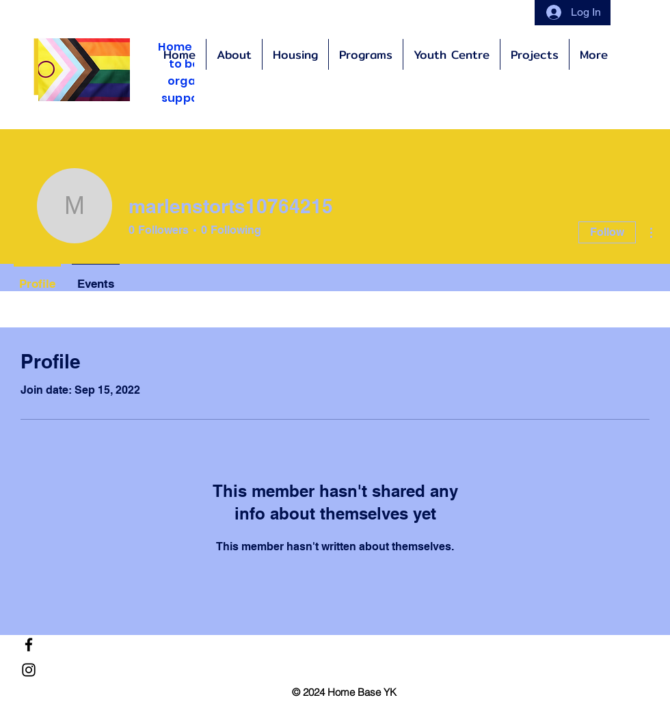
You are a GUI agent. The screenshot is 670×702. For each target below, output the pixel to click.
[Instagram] (29, 670)
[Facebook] (29, 644)
